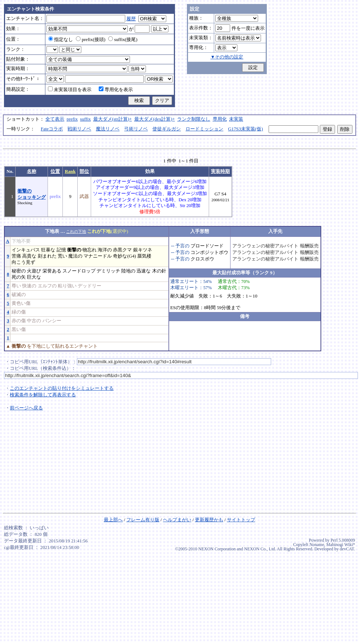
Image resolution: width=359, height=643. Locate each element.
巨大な (34, 277)
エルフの (47, 285)
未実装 (236, 119)
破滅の (19, 294)
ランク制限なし (193, 119)
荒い (62, 256)
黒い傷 (19, 329)
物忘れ (89, 249)
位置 (55, 171)
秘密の (19, 271)
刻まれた (47, 256)
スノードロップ (78, 271)
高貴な (29, 256)
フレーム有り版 (142, 519)
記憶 (61, 249)
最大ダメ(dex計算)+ (154, 119)
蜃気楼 (144, 256)
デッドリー (89, 285)
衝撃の (74, 249)
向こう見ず (23, 262)
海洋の (105, 249)
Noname (316, 544)
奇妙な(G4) (124, 256)
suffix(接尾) (122, 39)
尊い (16, 285)
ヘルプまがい (177, 519)
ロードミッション (204, 129)
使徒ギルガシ (166, 129)
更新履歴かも (209, 519)
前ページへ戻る (26, 408)
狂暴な (48, 249)
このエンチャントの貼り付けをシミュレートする (62, 388)
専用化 (220, 119)
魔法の (75, 256)
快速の (29, 285)
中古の (34, 320)
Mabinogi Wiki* (340, 544)
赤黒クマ (122, 249)
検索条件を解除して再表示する (43, 394)
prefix (72, 119)
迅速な (143, 271)
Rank (70, 171)
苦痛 (16, 256)
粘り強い (67, 285)
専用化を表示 (116, 89)
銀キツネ (142, 249)
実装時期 (220, 171)
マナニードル (97, 256)
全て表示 (54, 119)
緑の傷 (19, 312)
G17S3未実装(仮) (245, 129)
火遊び (34, 271)
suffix (85, 119)
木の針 (159, 271)
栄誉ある (51, 271)
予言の (182, 245)
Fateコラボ (52, 129)
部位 (84, 171)
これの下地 (76, 231)
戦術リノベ (79, 129)
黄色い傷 (21, 303)
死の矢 (19, 277)
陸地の (128, 271)
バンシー (51, 320)
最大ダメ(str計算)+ (112, 119)
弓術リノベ (136, 129)
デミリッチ (108, 271)
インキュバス (26, 249)
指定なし (60, 39)
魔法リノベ (107, 129)
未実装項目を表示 (69, 89)
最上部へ (113, 519)
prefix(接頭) (90, 39)
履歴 (131, 18)
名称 (31, 171)
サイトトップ (241, 519)
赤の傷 (19, 320)
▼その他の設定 (227, 57)
